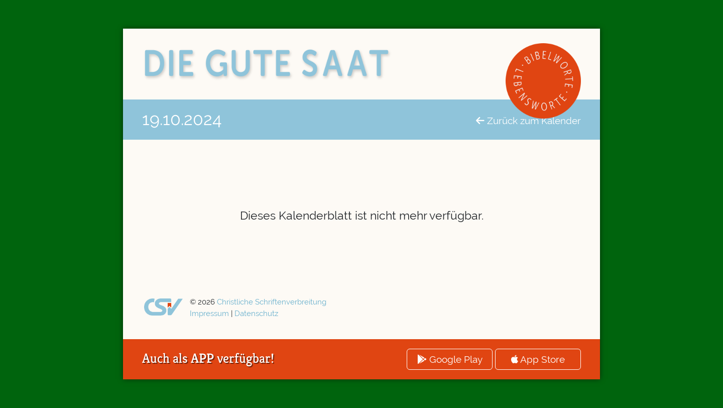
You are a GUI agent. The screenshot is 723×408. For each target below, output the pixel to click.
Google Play (450, 359)
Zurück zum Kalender (528, 120)
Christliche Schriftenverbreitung (271, 302)
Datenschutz (256, 313)
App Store (538, 359)
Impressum (209, 313)
